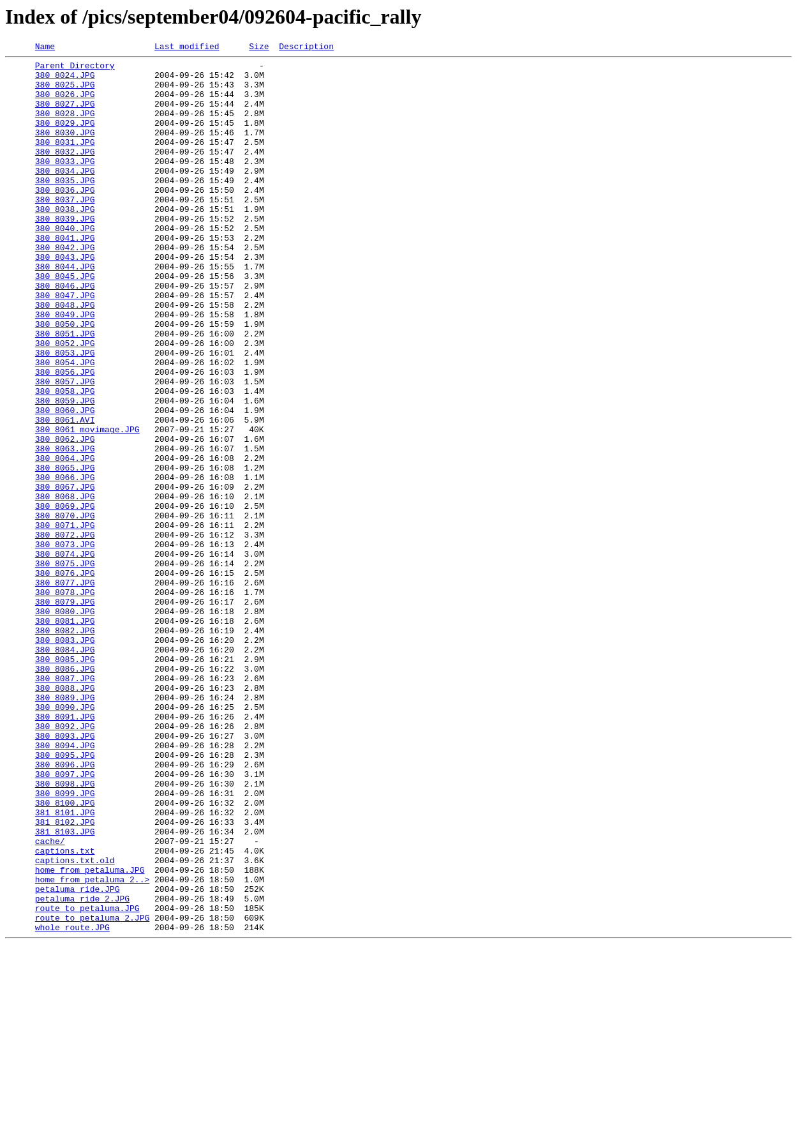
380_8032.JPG (65, 172)
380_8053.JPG (65, 413)
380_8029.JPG (65, 138)
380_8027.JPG (65, 115)
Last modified (186, 48)
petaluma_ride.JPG (77, 1057)
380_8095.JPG (65, 896)
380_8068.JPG (65, 586)
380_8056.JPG (65, 436)
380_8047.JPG (65, 344)
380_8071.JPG (65, 620)
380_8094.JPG (65, 885)
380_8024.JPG (65, 80)
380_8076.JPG (65, 678)
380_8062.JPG (65, 517)
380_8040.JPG (65, 264)
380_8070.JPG (65, 609)
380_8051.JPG (65, 390)
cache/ (50, 1000)
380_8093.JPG (65, 873)
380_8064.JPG (65, 540)
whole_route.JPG (72, 1103)
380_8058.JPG (65, 459)
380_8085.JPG (65, 781)
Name (45, 48)
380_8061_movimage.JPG (87, 505)
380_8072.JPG (65, 632)
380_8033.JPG (65, 184)
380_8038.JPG (65, 241)
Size (259, 48)
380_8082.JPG (65, 747)
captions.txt (65, 1011)
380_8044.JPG (65, 310)
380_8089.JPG (65, 827)
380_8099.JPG (65, 942)
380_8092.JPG (65, 862)
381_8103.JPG (65, 988)
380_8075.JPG (65, 666)
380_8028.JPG (65, 126)
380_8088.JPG (65, 816)
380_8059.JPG (65, 471)
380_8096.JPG (65, 908)
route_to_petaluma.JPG (87, 1080)
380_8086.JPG (65, 793)
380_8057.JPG (65, 448)
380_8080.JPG (65, 724)
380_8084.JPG (65, 770)
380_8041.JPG (65, 276)
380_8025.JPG (65, 92)
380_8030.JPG (65, 149)
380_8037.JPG (65, 230)
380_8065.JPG (65, 551)
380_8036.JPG (65, 218)
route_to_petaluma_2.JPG (92, 1091)
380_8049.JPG (65, 367)
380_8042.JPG (65, 287)
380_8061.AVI (65, 494)
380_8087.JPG (65, 804)
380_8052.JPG (65, 402)
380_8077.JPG (65, 689)
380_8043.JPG (65, 299)
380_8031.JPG (65, 161)
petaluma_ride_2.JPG (82, 1068)
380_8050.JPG (65, 379)
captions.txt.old (75, 1023)
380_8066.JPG (65, 563)
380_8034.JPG (65, 195)
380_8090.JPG (65, 839)
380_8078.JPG (65, 701)
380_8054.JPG (65, 425)
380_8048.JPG (65, 356)
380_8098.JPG (65, 931)
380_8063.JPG (65, 528)
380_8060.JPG (65, 482)
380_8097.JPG (65, 919)
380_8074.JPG (65, 655)
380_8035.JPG (65, 207)
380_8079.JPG (65, 712)
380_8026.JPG (65, 103)
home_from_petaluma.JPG (90, 1034)
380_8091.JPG (65, 850)
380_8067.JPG (65, 574)
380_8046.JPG (65, 333)
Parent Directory (75, 69)
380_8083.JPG (65, 758)
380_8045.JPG (65, 322)
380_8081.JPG (65, 735)
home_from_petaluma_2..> (92, 1045)
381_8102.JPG (65, 977)
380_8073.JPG (65, 643)
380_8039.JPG (65, 253)
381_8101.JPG (65, 965)
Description (306, 48)
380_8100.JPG (65, 954)
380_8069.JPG (65, 597)
